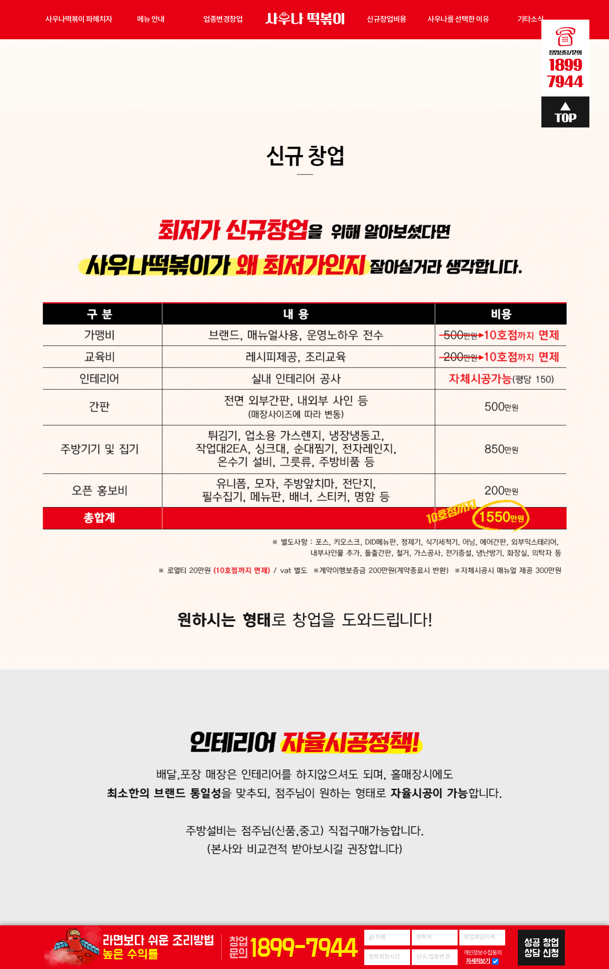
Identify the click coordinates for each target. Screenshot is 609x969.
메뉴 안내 (150, 19)
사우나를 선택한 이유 (458, 19)
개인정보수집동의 (482, 957)
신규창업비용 (386, 19)
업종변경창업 (223, 19)
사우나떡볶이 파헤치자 (78, 19)
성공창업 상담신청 (541, 948)
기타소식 (530, 19)
